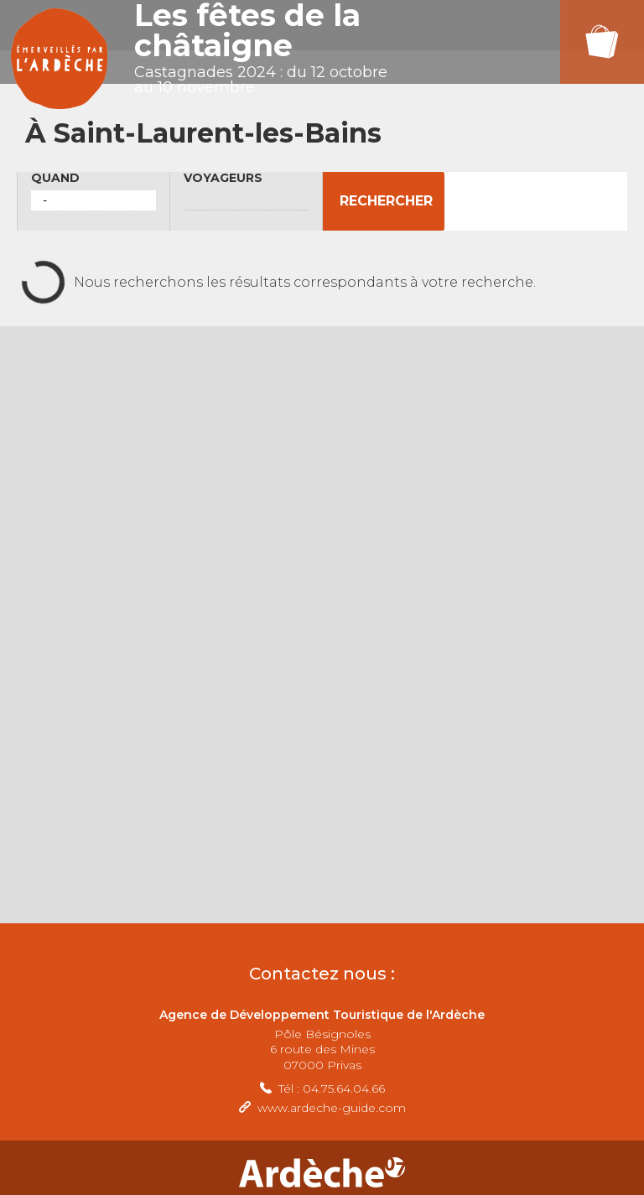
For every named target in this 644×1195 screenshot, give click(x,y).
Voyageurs (223, 178)
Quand (55, 178)
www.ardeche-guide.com (331, 1107)
